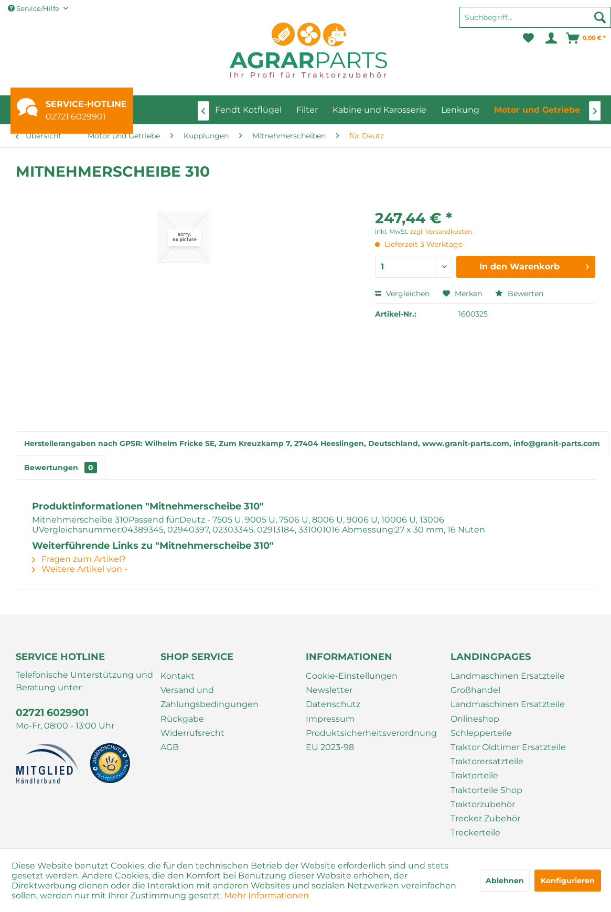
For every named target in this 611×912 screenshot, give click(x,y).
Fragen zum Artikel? (79, 559)
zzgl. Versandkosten (441, 231)
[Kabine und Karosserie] (379, 110)
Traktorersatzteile (487, 761)
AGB (169, 747)
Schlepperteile (481, 733)
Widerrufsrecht (192, 733)
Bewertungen (60, 467)
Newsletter (329, 690)
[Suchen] (600, 17)
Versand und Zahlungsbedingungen (209, 697)
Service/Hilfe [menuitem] (34, 8)
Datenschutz (333, 704)
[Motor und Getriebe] (537, 110)
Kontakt (177, 676)
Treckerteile (475, 833)
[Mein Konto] (550, 38)
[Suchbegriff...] (535, 17)
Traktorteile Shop (486, 790)
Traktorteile (474, 775)
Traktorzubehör (483, 804)
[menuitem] (535, 22)
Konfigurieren (568, 880)
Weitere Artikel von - (79, 569)
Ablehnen (505, 880)
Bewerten (519, 293)
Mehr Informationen (266, 895)
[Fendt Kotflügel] (248, 110)
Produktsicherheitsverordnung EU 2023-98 (371, 740)
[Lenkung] (460, 110)
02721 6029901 (76, 117)
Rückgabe (182, 719)
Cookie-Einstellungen (352, 676)
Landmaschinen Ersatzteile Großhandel (508, 683)
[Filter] (307, 110)
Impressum (330, 719)
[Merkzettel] (528, 38)
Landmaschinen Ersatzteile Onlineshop (508, 711)
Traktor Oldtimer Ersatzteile (508, 747)
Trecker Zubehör (485, 818)
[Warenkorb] (586, 38)
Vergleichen (402, 293)
